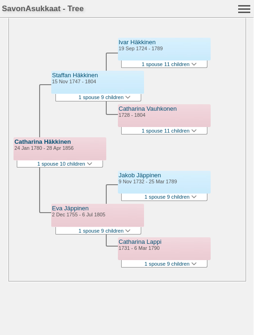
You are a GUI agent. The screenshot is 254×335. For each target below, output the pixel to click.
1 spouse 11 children (169, 64)
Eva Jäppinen (70, 208)
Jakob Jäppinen (140, 175)
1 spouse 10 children (64, 164)
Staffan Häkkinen (75, 75)
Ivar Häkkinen (137, 42)
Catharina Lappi (140, 241)
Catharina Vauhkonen (148, 108)
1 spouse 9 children (105, 97)
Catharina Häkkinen (42, 141)
